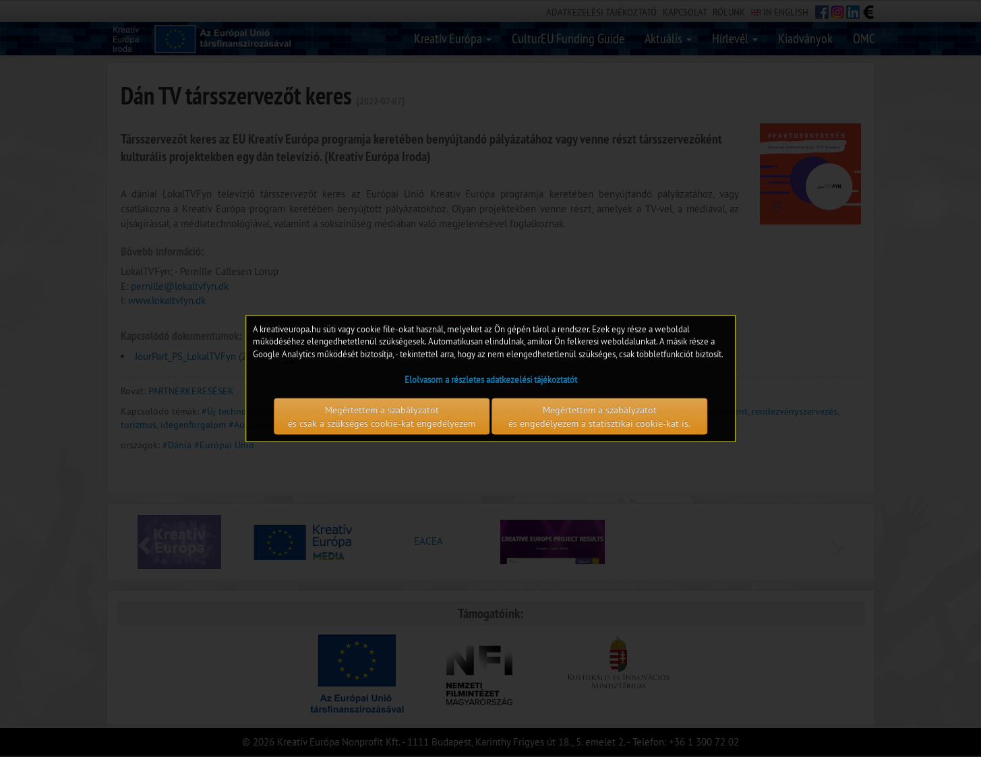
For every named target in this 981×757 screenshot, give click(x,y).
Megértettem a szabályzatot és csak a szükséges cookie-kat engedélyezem (381, 416)
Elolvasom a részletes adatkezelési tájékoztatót (491, 379)
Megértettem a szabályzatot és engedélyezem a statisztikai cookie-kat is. (599, 416)
